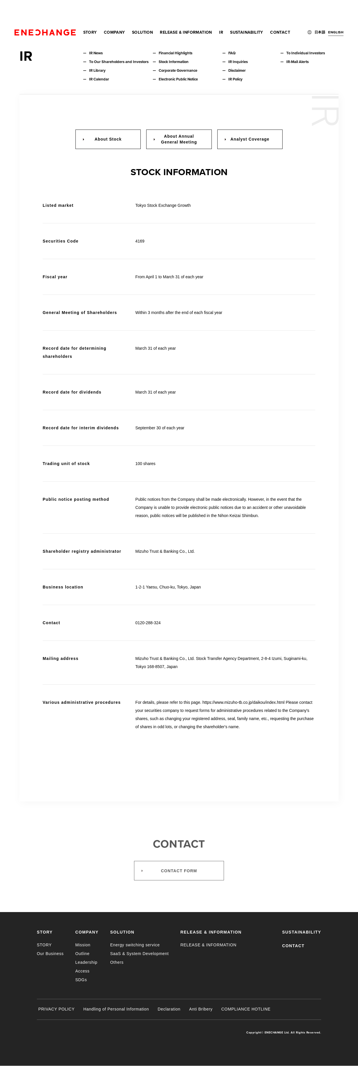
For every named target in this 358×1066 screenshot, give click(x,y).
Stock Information (174, 62)
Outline (82, 953)
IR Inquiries (238, 62)
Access (82, 971)
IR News (96, 53)
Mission (82, 945)
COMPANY (114, 11)
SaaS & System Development (139, 953)
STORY (90, 11)
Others (117, 962)
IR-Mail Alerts (297, 62)
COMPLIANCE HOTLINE (246, 1009)
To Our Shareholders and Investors (119, 62)
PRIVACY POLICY (56, 1009)
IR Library (97, 70)
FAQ (232, 53)
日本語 (319, 12)
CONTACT (280, 11)
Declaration (169, 1009)
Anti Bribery (201, 1009)
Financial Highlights (175, 53)
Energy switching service (135, 945)
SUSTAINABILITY (246, 11)
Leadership (86, 962)
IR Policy (235, 79)
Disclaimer (237, 70)
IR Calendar (99, 79)
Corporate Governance (178, 70)
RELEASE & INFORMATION (186, 11)
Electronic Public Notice (178, 79)
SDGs (81, 979)
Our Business (50, 953)
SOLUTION (142, 11)
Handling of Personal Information (116, 1009)
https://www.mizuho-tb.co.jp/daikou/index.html (243, 702)
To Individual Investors (305, 53)
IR (221, 11)
